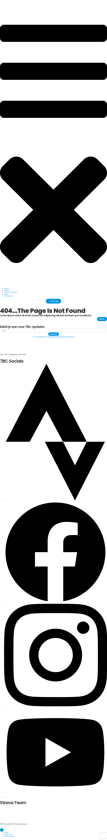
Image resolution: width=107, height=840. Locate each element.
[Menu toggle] (2, 830)
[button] (53, 149)
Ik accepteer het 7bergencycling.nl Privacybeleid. (54, 337)
